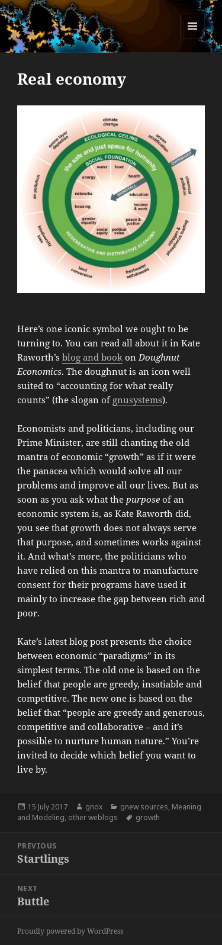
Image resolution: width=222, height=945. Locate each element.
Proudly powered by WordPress (70, 931)
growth (148, 817)
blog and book (92, 357)
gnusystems (137, 400)
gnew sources (144, 807)
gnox (93, 807)
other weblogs (93, 817)
